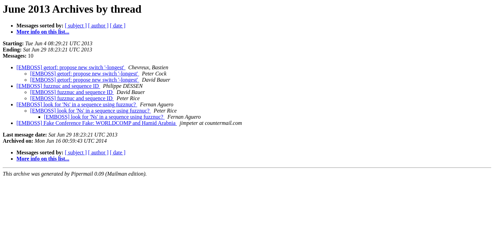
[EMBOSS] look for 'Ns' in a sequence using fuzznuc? (76, 104)
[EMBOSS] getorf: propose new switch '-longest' (71, 67)
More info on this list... (42, 32)
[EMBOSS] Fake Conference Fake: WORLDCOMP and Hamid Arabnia (96, 123)
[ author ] (98, 25)
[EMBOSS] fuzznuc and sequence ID (58, 86)
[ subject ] (76, 25)
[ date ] (117, 25)
